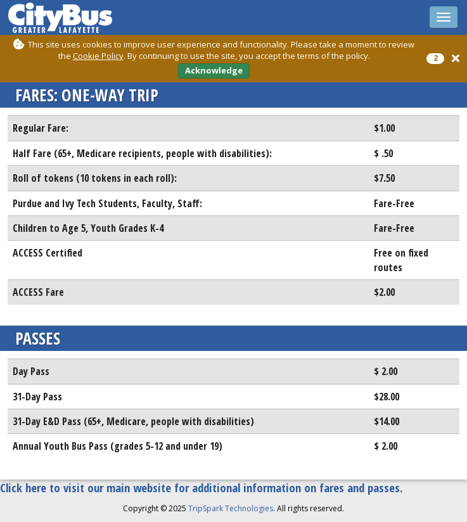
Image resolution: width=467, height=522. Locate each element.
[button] (455, 58)
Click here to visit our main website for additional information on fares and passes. (201, 487)
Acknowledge (214, 70)
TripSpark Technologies (230, 508)
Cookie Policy (98, 55)
